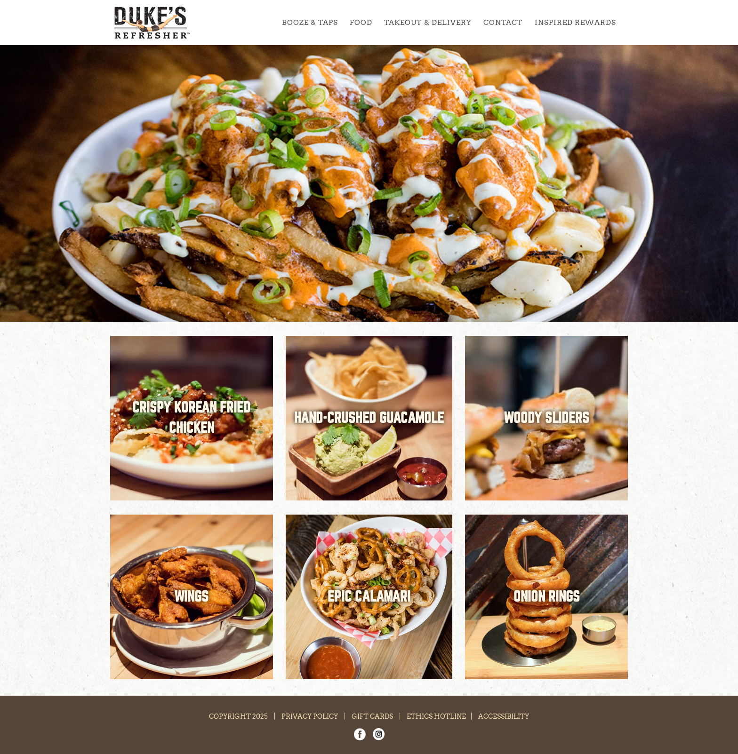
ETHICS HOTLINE (436, 716)
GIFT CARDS (372, 716)
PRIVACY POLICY (309, 716)
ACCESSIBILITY (503, 716)
